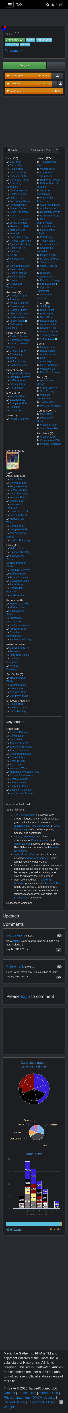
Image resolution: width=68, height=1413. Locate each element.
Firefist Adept (17, 320)
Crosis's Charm (18, 310)
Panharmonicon (19, 365)
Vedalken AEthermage (37, 858)
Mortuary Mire (17, 229)
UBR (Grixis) (12, 44)
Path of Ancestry (19, 237)
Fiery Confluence (19, 313)
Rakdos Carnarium (20, 240)
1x (7, 161)
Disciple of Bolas (19, 403)
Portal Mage (16, 387)
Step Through (47, 391)
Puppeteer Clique (19, 786)
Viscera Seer (47, 168)
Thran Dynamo (48, 335)
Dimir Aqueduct (18, 190)
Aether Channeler (20, 302)
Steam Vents (17, 269)
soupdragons (15, 935)
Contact (9, 1393)
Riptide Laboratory (20, 244)
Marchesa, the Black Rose (24, 771)
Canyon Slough (18, 172)
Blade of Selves (18, 336)
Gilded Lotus (47, 338)
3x (7, 280)
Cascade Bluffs (18, 176)
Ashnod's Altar (48, 324)
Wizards (25, 44)
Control (30, 40)
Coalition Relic (48, 327)
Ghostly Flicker (18, 350)
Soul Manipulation (50, 428)
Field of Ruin (17, 197)
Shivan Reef (17, 735)
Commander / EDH (15, 40)
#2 (59, 967)
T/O (19, 4)
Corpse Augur (48, 255)
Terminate (15, 299)
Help (32, 1393)
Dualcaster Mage (49, 215)
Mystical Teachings (50, 405)
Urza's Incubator (49, 331)
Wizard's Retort (48, 424)
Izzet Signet (46, 313)
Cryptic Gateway (19, 778)
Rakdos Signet (48, 320)
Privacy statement (17, 1397)
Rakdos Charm (18, 295)
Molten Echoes (18, 361)
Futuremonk (13, 50)
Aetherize (15, 651)
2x (7, 233)
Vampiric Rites (18, 396)
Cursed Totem (18, 757)
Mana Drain (46, 317)
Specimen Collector (21, 789)
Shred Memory (48, 387)
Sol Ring (45, 306)
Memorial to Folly (19, 226)
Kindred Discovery (20, 540)
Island (13, 215)
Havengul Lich (18, 782)
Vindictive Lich (18, 317)
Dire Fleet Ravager (50, 280)
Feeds (22, 1393)
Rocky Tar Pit (17, 247)
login (25, 996)
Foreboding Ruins (20, 201)
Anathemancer (48, 208)
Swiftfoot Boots (18, 380)
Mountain (15, 233)
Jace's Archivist (48, 226)
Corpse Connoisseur (21, 775)
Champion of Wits (50, 212)
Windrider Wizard (19, 768)
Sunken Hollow (18, 273)
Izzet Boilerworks (19, 219)
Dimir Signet (47, 310)
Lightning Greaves (20, 376)
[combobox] (20, 150)
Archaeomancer (49, 244)
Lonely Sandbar (19, 222)
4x (7, 215)
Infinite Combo (44, 40)
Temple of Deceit (19, 743)
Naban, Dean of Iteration (27, 836)
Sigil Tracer (16, 764)
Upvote (24, 65)
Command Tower (19, 179)
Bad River (15, 161)
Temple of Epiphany (21, 746)
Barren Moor (17, 165)
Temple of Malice (19, 750)
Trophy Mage (47, 240)
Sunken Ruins (18, 276)
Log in (59, 4)
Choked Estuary (19, 732)
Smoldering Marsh (20, 265)
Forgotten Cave (18, 204)
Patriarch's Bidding (20, 639)
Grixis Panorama (19, 212)
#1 (59, 936)
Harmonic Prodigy (20, 339)
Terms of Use (48, 1393)
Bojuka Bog (16, 168)
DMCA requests (43, 1397)
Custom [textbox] (12, 150)
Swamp (14, 280)
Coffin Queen (17, 761)
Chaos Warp (17, 306)
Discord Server (14, 1402)
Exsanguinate (17, 399)
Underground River (20, 753)
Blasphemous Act (19, 647)
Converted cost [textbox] (41, 150)
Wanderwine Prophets (22, 793)
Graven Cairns (18, 208)
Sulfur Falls (16, 739)
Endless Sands (18, 194)
